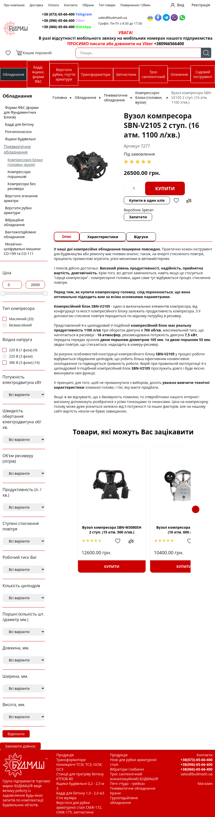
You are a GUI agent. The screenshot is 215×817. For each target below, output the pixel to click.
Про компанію (14, 5)
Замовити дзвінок (20, 746)
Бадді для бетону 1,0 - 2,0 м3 (80, 793)
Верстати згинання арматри (21, 198)
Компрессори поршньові (19, 174)
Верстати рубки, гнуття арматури (64, 74)
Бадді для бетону (19, 124)
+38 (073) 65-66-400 (67, 14)
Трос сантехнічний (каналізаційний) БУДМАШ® (134, 776)
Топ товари (107, 5)
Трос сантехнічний (153, 74)
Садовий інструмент (202, 74)
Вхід (180, 5)
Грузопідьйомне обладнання (124, 800)
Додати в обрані (176, 200)
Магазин (205, 783)
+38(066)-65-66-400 (196, 769)
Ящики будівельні (20, 139)
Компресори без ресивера (22, 186)
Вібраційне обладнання (14, 222)
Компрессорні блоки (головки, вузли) (25, 162)
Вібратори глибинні (127, 769)
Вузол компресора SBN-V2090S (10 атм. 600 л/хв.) (168, 529)
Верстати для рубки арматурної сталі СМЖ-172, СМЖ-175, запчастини (79, 807)
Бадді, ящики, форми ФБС (38, 74)
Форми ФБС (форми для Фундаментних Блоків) (21, 112)
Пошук (206, 53)
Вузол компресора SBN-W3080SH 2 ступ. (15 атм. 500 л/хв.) (98, 530)
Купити (165, 188)
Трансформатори (95, 74)
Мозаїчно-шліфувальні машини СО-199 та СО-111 (22, 249)
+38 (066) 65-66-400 (67, 26)
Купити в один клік (147, 200)
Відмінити (16, 733)
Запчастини (126, 74)
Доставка (36, 5)
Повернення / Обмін (135, 5)
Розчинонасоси (18, 131)
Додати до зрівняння (189, 200)
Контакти (70, 5)
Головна (60, 97)
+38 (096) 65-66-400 (63, 20)
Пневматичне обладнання (17, 149)
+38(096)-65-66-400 (196, 764)
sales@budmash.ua (114, 18)
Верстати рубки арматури (18, 210)
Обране (88, 5)
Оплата (53, 5)
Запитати (138, 217)
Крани (115, 793)
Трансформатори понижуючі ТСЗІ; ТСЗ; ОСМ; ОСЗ (79, 764)
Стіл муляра (66, 797)
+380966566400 (169, 43)
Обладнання (13, 74)
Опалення (179, 74)
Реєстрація (201, 5)
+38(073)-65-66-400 (196, 759)
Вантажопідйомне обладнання (20, 234)
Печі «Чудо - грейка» (127, 783)
